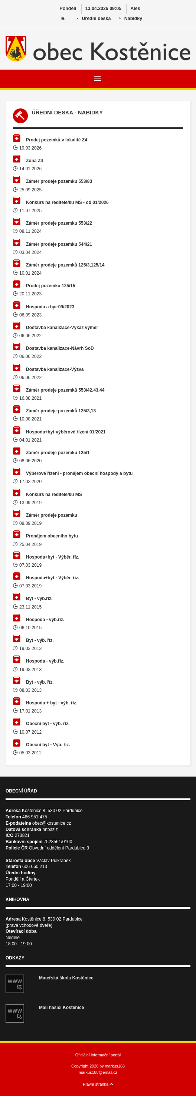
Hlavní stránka (98, 1084)
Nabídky (131, 19)
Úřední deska (94, 19)
